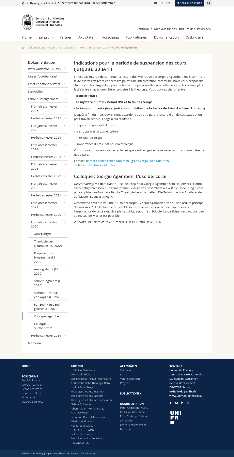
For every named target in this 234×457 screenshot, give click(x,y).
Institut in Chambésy (83, 370)
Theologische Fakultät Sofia (87, 396)
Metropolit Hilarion (82, 374)
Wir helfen (126, 370)
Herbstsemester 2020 (49, 214)
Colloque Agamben (47, 316)
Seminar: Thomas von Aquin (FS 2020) (48, 295)
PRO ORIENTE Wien (82, 430)
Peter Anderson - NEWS (48, 68)
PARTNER (77, 366)
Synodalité (48, 91)
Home (27, 37)
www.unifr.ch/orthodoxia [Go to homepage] (185, 396)
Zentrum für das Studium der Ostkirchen (88, 3)
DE (156, 3)
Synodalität (28, 397)
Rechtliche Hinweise (69, 453)
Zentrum (46, 37)
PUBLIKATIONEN (131, 393)
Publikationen (136, 37)
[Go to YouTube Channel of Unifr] (176, 402)
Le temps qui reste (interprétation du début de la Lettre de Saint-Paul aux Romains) (140, 108)
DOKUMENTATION (132, 404)
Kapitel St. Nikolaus (82, 425)
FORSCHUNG (30, 376)
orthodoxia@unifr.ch (182, 391)
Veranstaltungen (130, 378)
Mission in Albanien (82, 421)
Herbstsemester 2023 (49, 156)
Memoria (34, 343)
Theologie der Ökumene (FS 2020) (48, 243)
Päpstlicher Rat (80, 442)
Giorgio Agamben (32, 384)
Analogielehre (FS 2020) (46, 271)
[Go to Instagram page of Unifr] (188, 402)
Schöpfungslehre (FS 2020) (48, 283)
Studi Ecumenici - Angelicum (87, 438)
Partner (66, 37)
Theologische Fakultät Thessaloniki (91, 400)
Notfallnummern (89, 453)
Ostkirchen (194, 37)
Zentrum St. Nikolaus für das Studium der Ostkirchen (174, 29)
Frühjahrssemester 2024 (49, 146)
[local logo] (190, 417)
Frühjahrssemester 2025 (49, 127)
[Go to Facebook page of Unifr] (170, 402)
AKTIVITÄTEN (128, 366)
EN (168, 3)
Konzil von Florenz (33, 393)
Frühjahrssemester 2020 (94, 47)
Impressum (51, 453)
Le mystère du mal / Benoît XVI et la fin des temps (114, 102)
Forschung (110, 37)
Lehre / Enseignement (63, 47)
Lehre (123, 374)
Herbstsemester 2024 (49, 137)
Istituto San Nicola (81, 434)
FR (161, 3)
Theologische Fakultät (43, 3)
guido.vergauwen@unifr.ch (150, 161)
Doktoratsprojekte (32, 401)
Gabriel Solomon (81, 404)
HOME (26, 366)
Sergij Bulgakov (31, 380)
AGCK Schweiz (79, 413)
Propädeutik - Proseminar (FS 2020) (44, 257)
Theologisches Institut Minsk (87, 391)
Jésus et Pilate (86, 96)
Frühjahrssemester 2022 (49, 185)
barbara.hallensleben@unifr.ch (107, 161)
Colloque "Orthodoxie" (43, 326)
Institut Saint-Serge (82, 387)
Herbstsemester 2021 (49, 195)
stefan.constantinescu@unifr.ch (96, 165)
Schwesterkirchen (32, 389)
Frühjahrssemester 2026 (49, 108)
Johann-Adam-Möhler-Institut (88, 408)
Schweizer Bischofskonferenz (88, 417)
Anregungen (42, 234)
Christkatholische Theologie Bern (90, 383)
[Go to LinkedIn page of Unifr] (182, 402)
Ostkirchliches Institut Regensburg (91, 378)
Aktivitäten (86, 37)
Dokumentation (166, 37)
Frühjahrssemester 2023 (49, 165)
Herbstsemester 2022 (49, 176)
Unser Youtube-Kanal (42, 76)
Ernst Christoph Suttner (48, 83)
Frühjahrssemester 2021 (49, 204)
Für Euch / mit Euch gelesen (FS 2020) (47, 306)
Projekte (125, 383)
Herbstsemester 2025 (49, 118)
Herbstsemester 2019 (49, 335)
